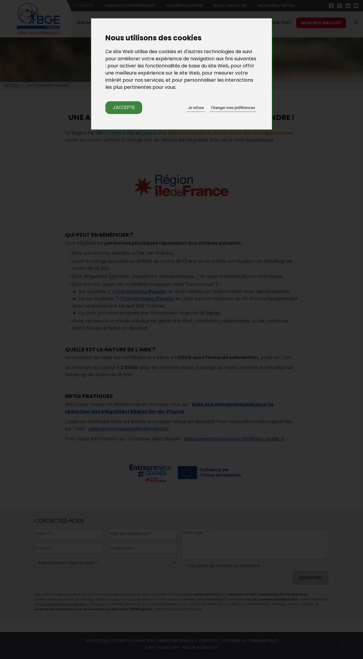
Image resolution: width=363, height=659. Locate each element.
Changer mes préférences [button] (233, 107)
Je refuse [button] (196, 107)
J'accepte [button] (124, 107)
